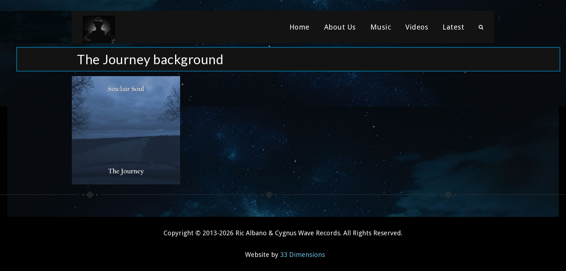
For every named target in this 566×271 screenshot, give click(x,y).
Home (299, 27)
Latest (453, 27)
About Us (340, 27)
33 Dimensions (302, 254)
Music (380, 27)
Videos (416, 27)
